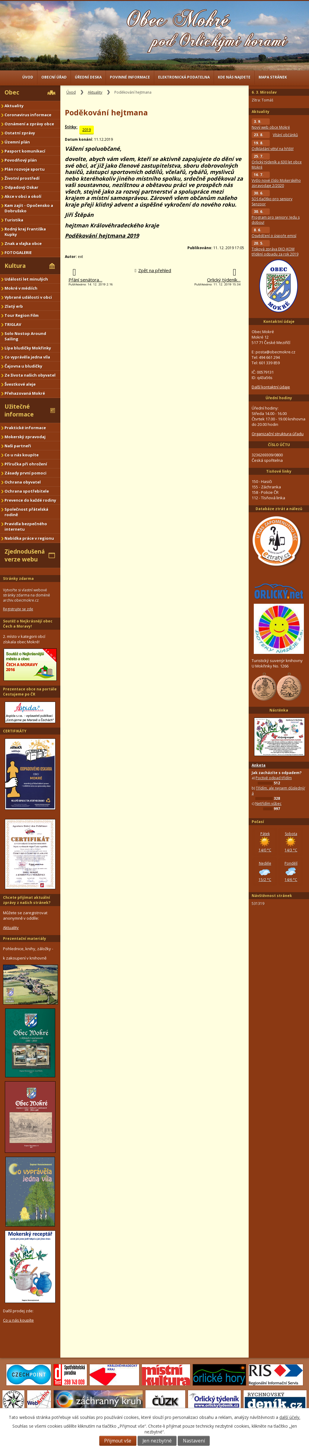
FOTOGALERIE (18, 252)
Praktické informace (25, 427)
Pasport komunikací (25, 151)
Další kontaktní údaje (271, 387)
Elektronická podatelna (184, 77)
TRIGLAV (13, 324)
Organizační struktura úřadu (278, 433)
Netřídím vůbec (268, 803)
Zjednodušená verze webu (25, 555)
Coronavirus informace (28, 114)
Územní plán (17, 142)
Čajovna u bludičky (23, 366)
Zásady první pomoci (25, 473)
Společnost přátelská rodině (26, 511)
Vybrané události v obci (28, 297)
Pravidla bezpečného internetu (26, 526)
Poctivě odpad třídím (274, 777)
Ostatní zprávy (20, 133)
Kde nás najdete (234, 77)
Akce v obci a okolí (23, 196)
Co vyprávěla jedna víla (27, 357)
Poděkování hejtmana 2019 (102, 235)
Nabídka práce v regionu (29, 538)
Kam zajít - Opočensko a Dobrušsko (29, 208)
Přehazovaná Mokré (25, 393)
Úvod (27, 77)
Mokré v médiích (21, 288)
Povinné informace (130, 77)
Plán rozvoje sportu (25, 169)
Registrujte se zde (18, 609)
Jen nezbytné (157, 1441)
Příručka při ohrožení (26, 464)
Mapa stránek (273, 77)
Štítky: (71, 127)
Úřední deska (88, 77)
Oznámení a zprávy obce (29, 124)
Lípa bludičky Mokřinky (28, 348)
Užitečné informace (19, 410)
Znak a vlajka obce (23, 243)
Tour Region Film (22, 315)
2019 (86, 129)
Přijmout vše (117, 1441)
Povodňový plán (21, 160)
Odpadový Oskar (21, 187)
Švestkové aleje (20, 384)
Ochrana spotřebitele (27, 491)
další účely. (289, 1417)
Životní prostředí (22, 178)
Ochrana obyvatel (23, 482)
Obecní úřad (54, 77)
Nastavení (194, 1441)
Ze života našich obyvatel (30, 375)
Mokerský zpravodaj (25, 436)
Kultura (15, 266)
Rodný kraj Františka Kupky (25, 231)
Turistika (14, 220)
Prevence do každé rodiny (30, 500)
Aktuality (95, 92)
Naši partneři (18, 446)
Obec (12, 92)
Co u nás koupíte (22, 455)
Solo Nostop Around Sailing (25, 336)
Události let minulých (26, 279)
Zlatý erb (14, 306)
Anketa (259, 765)
